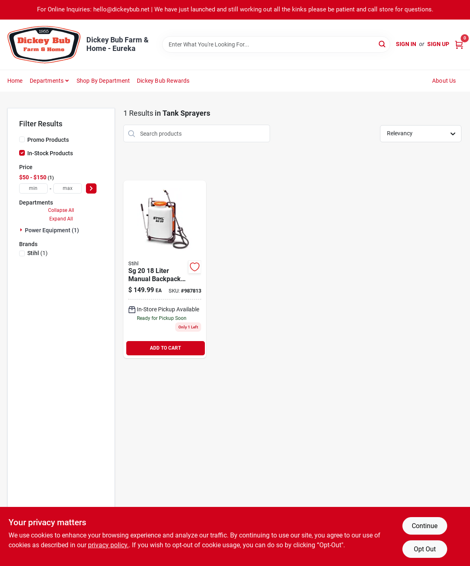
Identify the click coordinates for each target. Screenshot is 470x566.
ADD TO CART (165, 348)
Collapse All (61, 210)
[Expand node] (22, 229)
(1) (37, 253)
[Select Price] (91, 188)
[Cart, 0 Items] (459, 44)
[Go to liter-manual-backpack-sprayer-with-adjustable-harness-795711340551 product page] (164, 269)
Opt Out (425, 549)
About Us (444, 80)
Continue (424, 526)
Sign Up (438, 44)
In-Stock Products (50, 153)
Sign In (406, 44)
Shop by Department (103, 80)
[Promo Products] (22, 139)
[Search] (383, 44)
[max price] (67, 188)
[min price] (33, 188)
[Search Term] (276, 44)
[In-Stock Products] (22, 153)
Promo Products (48, 140)
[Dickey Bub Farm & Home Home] (44, 44)
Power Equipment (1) (52, 230)
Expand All (61, 219)
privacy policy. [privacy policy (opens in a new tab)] (108, 545)
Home (15, 80)
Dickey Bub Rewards (163, 80)
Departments (47, 80)
